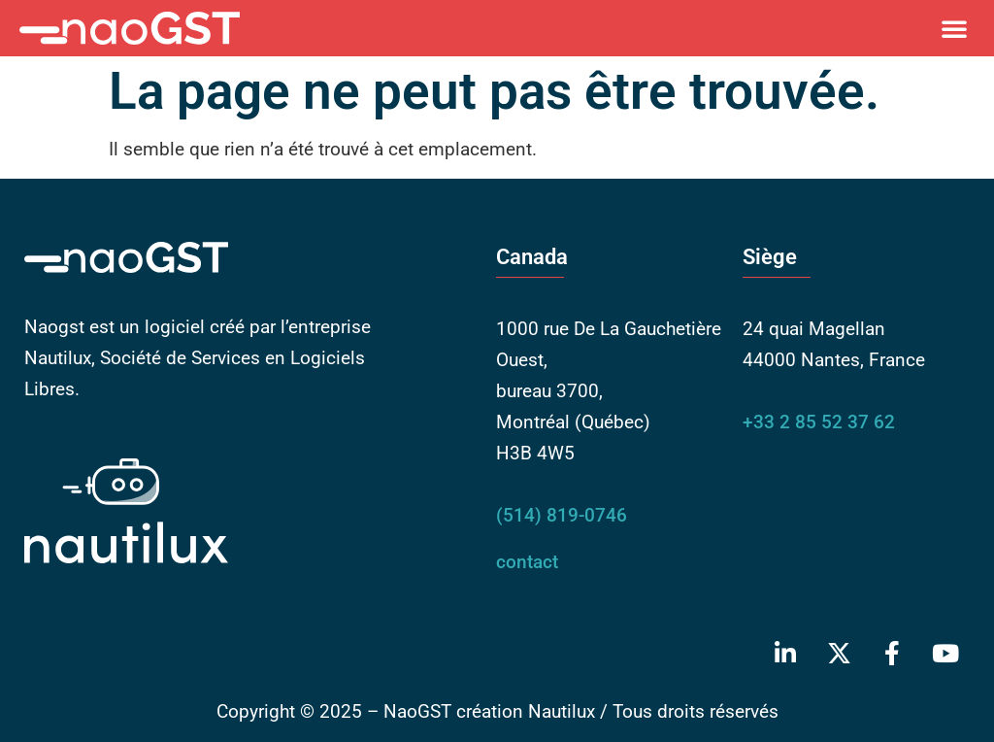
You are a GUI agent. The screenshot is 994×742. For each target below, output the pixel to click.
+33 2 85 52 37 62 (819, 422)
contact (527, 562)
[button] (954, 28)
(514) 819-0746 (561, 515)
